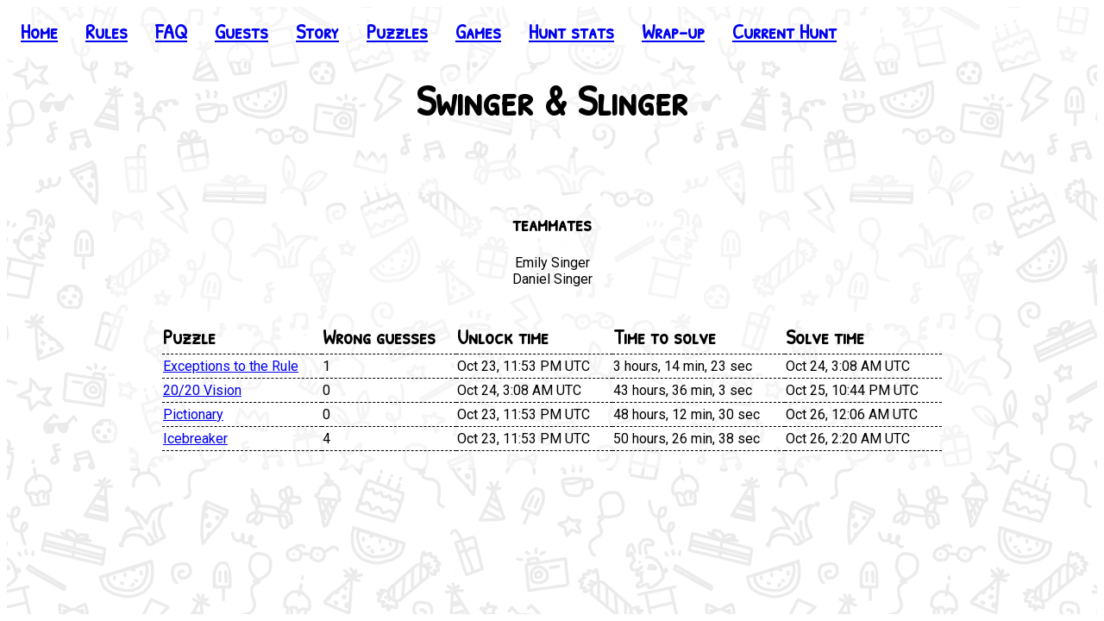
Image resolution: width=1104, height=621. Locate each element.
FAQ (171, 31)
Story (317, 31)
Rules (106, 31)
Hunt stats (571, 31)
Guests (241, 31)
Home (39, 31)
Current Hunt (784, 31)
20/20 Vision (202, 390)
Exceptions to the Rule (230, 366)
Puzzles (397, 31)
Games (478, 31)
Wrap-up (673, 31)
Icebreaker (195, 438)
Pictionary (193, 414)
